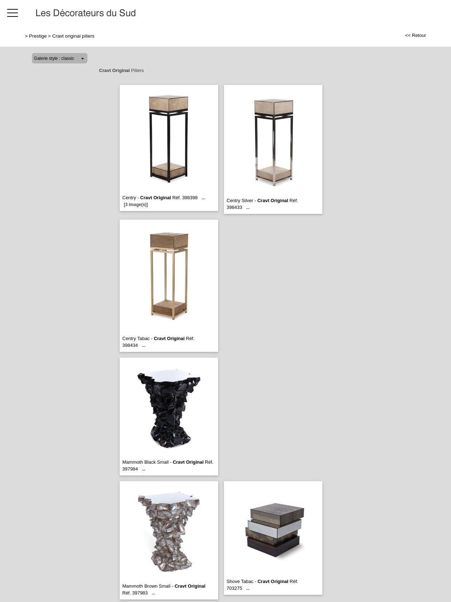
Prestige (38, 36)
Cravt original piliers (73, 36)
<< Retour (415, 35)
